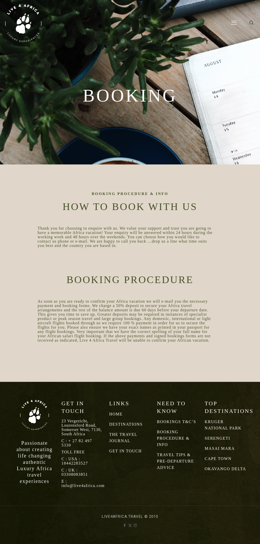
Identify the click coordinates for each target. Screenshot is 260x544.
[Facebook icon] (125, 525)
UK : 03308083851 (74, 472)
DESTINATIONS (126, 424)
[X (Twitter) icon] (130, 525)
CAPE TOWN (218, 458)
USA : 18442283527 (74, 461)
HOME (116, 414)
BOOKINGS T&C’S (176, 422)
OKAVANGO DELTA (225, 469)
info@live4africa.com (83, 485)
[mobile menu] (234, 23)
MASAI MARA (220, 448)
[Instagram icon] (135, 525)
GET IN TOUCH (125, 451)
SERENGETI (217, 438)
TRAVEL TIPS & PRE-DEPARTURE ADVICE (175, 461)
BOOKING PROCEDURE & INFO (173, 438)
